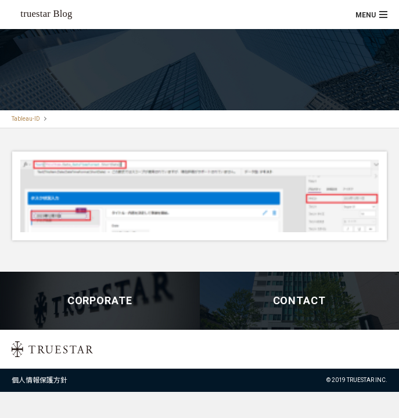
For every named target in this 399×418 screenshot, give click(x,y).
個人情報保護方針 (39, 380)
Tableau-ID (26, 119)
